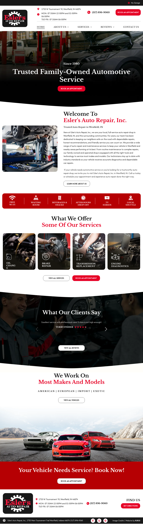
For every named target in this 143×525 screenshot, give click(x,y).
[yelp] (99, 521)
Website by (130, 520)
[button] (106, 329)
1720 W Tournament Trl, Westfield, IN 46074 (61, 9)
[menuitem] (41, 27)
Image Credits (118, 520)
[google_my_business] (105, 521)
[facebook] (93, 521)
